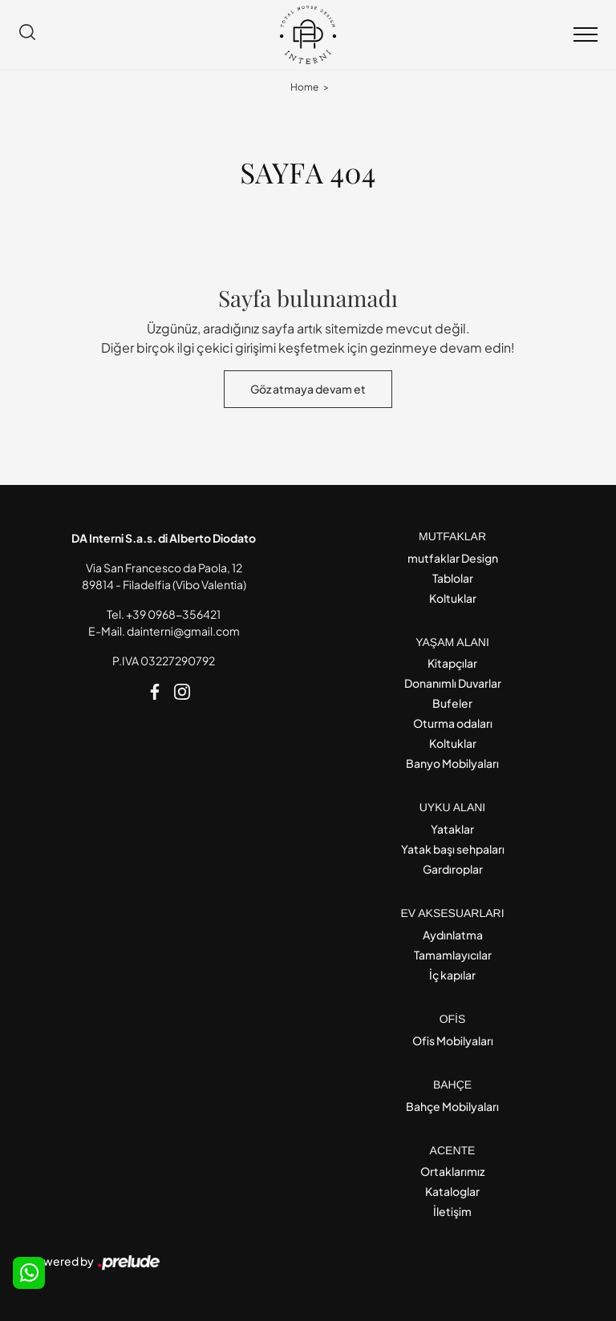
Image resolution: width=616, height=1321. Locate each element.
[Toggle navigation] (585, 35)
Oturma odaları (452, 723)
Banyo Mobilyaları (452, 763)
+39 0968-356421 (173, 614)
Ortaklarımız (452, 1171)
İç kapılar (452, 975)
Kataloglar (452, 1191)
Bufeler (452, 703)
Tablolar (452, 578)
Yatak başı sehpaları (453, 849)
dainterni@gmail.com (183, 631)
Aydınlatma (453, 934)
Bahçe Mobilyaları (452, 1106)
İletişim (452, 1211)
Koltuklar (452, 598)
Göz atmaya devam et (308, 389)
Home (304, 87)
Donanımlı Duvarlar (452, 683)
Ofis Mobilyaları (452, 1040)
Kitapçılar (452, 663)
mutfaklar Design (452, 558)
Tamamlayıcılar (453, 954)
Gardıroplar (453, 869)
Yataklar (452, 829)
